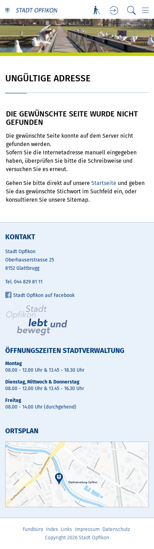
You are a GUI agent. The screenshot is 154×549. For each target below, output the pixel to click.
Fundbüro (33, 529)
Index (52, 529)
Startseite (103, 183)
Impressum (87, 529)
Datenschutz (116, 529)
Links (66, 529)
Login (114, 10)
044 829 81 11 (28, 282)
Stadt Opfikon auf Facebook (40, 295)
